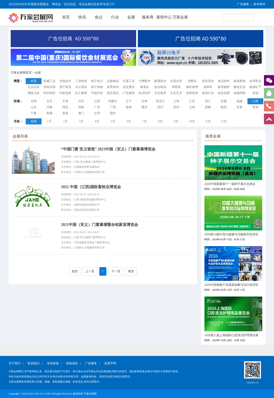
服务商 (147, 17)
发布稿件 (259, 4)
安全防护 (144, 93)
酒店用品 (113, 93)
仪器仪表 (176, 81)
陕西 (224, 107)
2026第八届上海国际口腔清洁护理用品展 (231, 335)
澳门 (81, 113)
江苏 (192, 101)
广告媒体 (129, 93)
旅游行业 (208, 93)
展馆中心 (164, 17)
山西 (97, 101)
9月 (176, 121)
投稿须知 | (73, 363)
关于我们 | (16, 363)
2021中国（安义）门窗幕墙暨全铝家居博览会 (99, 224)
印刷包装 (65, 93)
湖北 (65, 107)
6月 (129, 121)
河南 (49, 107)
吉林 (144, 101)
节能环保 (97, 93)
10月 (192, 121)
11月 (208, 121)
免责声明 (110, 363)
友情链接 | (54, 363)
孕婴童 (176, 87)
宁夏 (34, 113)
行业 (115, 17)
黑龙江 (160, 101)
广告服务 (243, 4)
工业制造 (81, 81)
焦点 (99, 17)
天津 (65, 101)
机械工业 (49, 81)
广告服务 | (92, 363)
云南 (192, 107)
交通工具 (129, 81)
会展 (131, 17)
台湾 (97, 113)
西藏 (208, 107)
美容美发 (208, 81)
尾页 (131, 271)
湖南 (81, 107)
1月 (49, 121)
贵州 (176, 107)
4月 (97, 121)
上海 (176, 101)
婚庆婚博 (192, 87)
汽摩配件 (144, 81)
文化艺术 (176, 93)
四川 (160, 107)
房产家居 (65, 87)
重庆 (144, 107)
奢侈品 (144, 87)
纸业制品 (160, 87)
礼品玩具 (34, 87)
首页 (66, 17)
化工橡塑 (81, 93)
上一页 (89, 271)
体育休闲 (113, 87)
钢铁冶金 (34, 93)
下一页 (115, 271)
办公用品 (81, 87)
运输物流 (113, 81)
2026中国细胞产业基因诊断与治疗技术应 (231, 284)
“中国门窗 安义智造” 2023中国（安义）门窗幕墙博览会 (108, 149)
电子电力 (97, 81)
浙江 (208, 101)
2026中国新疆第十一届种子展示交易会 (229, 184)
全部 (34, 81)
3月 (81, 121)
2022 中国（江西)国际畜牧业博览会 (91, 187)
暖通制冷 (160, 81)
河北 (81, 101)
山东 (34, 107)
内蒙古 (112, 101)
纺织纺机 (49, 93)
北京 (49, 101)
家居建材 (224, 87)
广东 (97, 107)
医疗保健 (97, 87)
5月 (113, 121)
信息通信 (129, 87)
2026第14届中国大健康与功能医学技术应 (231, 234)
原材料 (207, 87)
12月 (224, 121)
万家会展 (180, 17)
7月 (144, 121)
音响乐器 (49, 87)
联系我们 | (35, 363)
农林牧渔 (192, 93)
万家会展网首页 (21, 72)
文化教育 (160, 93)
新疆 (49, 113)
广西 (113, 107)
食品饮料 (224, 81)
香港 (65, 113)
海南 (129, 107)
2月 (65, 121)
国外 (113, 113)
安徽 (224, 101)
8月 (160, 121)
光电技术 (65, 81)
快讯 (82, 17)
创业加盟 (224, 93)
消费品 (192, 81)
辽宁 (129, 101)
